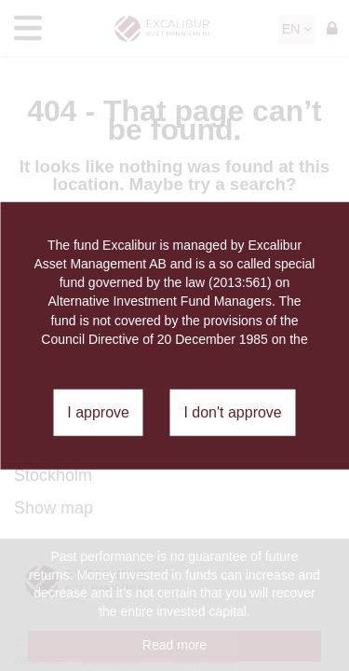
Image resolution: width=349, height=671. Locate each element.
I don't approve (232, 412)
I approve (98, 412)
